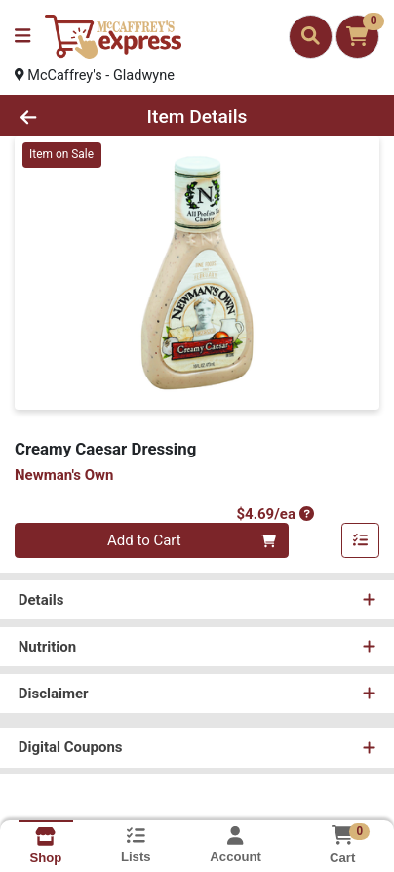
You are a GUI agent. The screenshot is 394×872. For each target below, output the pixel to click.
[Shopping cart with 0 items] (357, 37)
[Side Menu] (22, 37)
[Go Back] (60, 118)
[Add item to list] (360, 543)
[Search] (310, 36)
